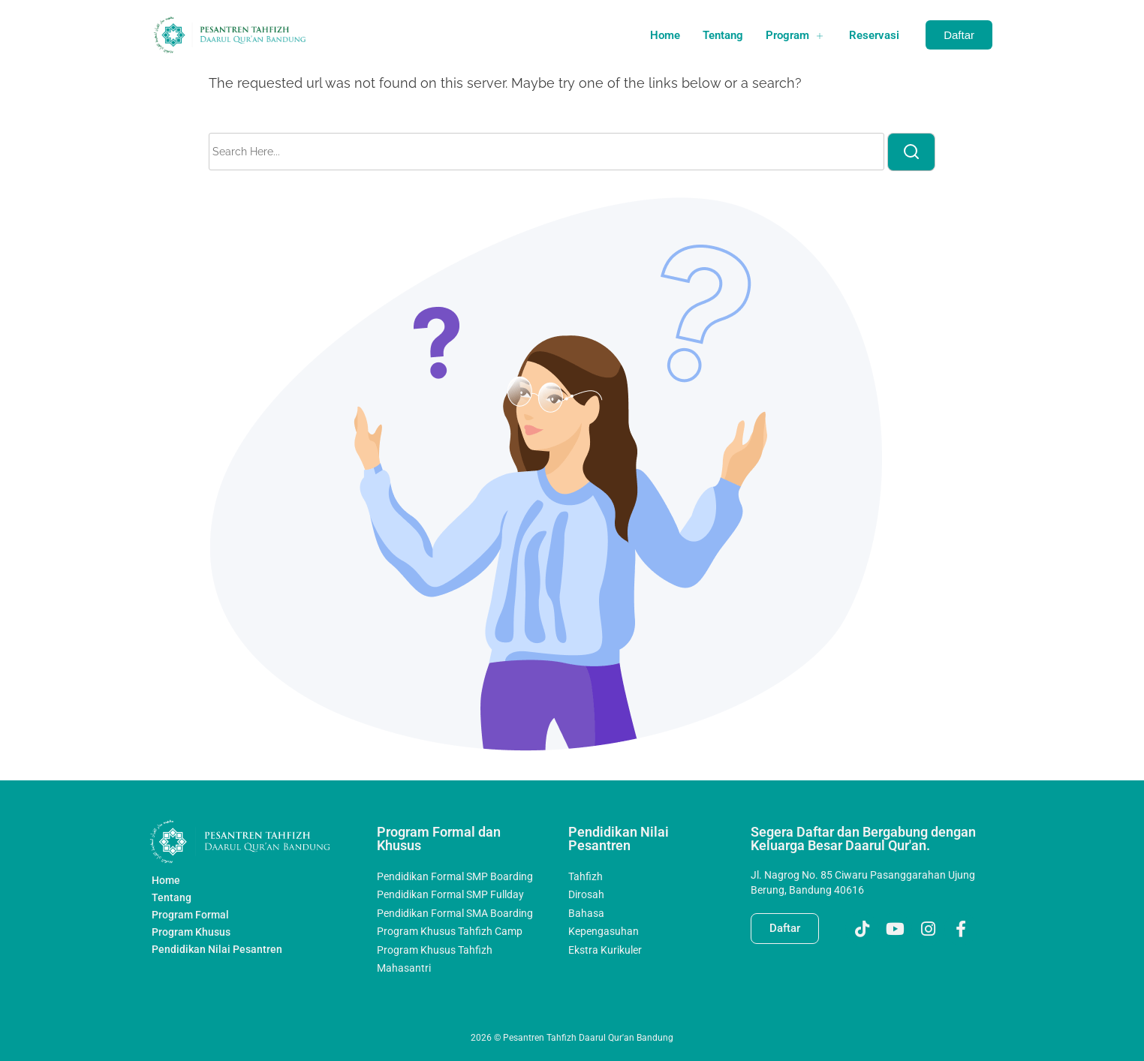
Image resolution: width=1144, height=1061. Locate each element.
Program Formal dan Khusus (439, 838)
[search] (911, 152)
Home (665, 35)
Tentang (723, 35)
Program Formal (190, 915)
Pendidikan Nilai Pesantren (217, 949)
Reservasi (874, 35)
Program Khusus (191, 932)
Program (796, 35)
